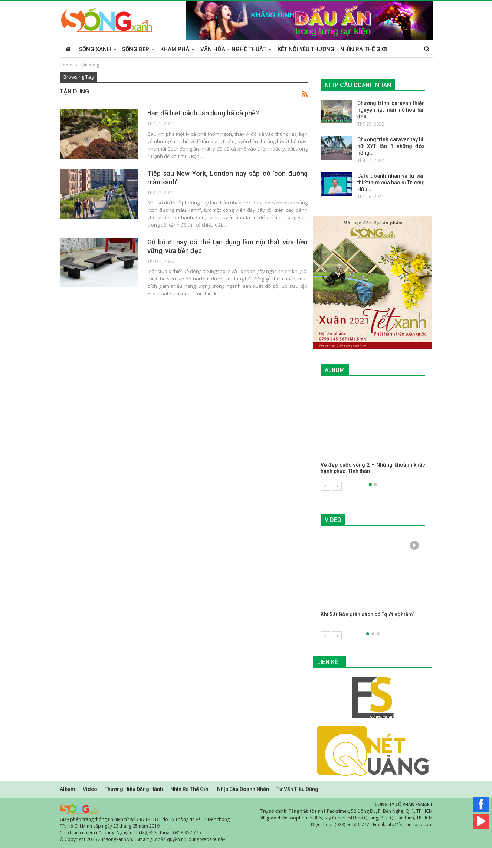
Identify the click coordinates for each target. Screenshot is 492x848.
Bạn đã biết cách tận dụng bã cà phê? (203, 113)
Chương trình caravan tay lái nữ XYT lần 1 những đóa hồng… (391, 146)
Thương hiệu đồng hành (134, 789)
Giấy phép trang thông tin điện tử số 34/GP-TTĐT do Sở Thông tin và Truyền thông (145, 819)
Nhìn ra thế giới (363, 49)
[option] (373, 433)
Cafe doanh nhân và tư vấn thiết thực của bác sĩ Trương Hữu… (391, 182)
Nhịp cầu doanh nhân (243, 789)
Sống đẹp (135, 49)
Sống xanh (95, 49)
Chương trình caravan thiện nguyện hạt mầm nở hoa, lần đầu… (391, 109)
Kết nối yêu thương (306, 49)
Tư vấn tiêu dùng (297, 789)
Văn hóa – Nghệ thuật (233, 49)
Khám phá (174, 49)
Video (90, 789)
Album (67, 789)
